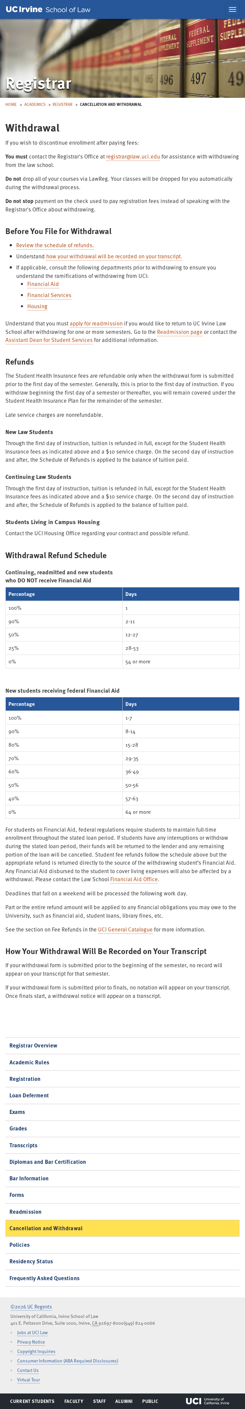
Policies (19, 1244)
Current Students (32, 1403)
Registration (25, 1078)
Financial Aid (43, 284)
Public (150, 1403)
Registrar (62, 104)
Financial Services (49, 295)
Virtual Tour (28, 1379)
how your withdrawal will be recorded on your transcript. (114, 256)
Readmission (25, 1211)
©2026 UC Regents (31, 1306)
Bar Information (29, 1178)
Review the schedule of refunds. (55, 245)
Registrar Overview (33, 1045)
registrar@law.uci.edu (133, 156)
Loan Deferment (29, 1095)
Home (11, 104)
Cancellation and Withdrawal (46, 1228)
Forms (16, 1194)
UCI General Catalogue (125, 929)
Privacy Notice (31, 1341)
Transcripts (23, 1145)
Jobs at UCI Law (32, 1332)
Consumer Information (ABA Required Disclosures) (67, 1360)
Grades (18, 1128)
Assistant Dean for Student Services (49, 340)
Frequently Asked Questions (44, 1278)
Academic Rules (29, 1062)
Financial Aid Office (134, 879)
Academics (34, 104)
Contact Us (28, 1370)
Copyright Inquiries (36, 1351)
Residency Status (31, 1261)
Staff (101, 1403)
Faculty (73, 1403)
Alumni (124, 1403)
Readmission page (180, 331)
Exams (17, 1112)
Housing (37, 306)
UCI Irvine (207, 1401)
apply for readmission (96, 323)
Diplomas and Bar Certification (47, 1161)
